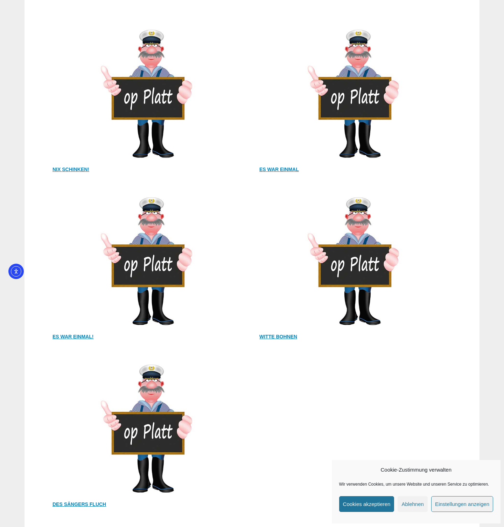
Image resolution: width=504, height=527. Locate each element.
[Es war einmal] (355, 24)
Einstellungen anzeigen (462, 504)
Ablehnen (412, 504)
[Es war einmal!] (148, 191)
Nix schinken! (70, 169)
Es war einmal (279, 169)
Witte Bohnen (278, 336)
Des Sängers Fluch (79, 504)
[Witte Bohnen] (355, 191)
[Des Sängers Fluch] (148, 359)
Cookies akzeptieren (367, 504)
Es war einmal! (72, 336)
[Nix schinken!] (148, 24)
